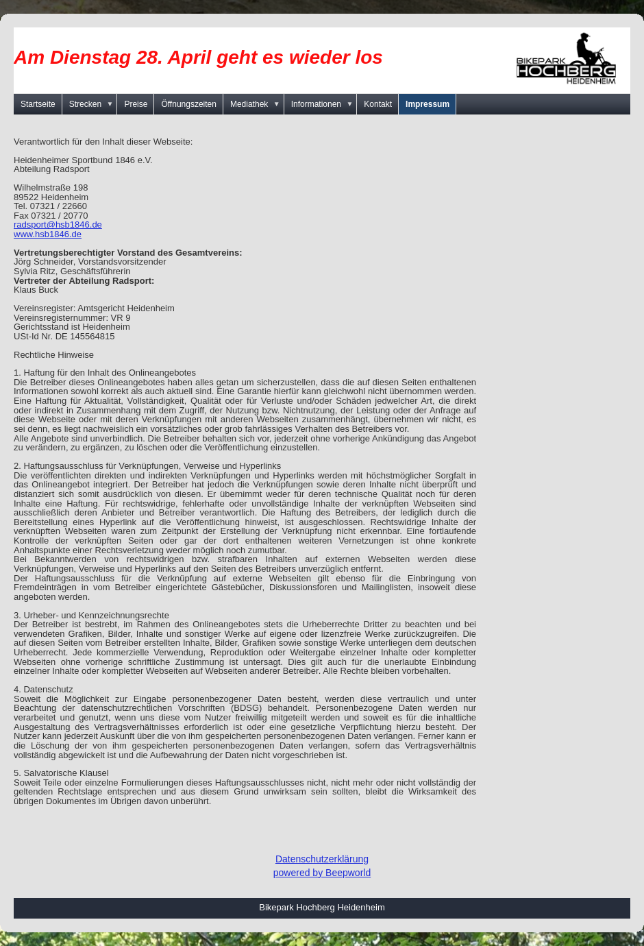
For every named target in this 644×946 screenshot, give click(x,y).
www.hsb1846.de (48, 234)
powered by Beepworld (322, 872)
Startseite (38, 104)
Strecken (93, 104)
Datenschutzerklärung (322, 858)
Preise (135, 104)
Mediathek (257, 104)
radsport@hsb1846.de (58, 224)
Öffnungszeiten (188, 104)
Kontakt (378, 104)
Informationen (324, 104)
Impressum (427, 104)
